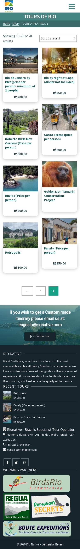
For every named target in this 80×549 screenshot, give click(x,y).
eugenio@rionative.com (20, 450)
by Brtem (57, 544)
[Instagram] (25, 462)
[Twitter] (16, 462)
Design (46, 544)
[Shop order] (58, 38)
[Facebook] (7, 462)
